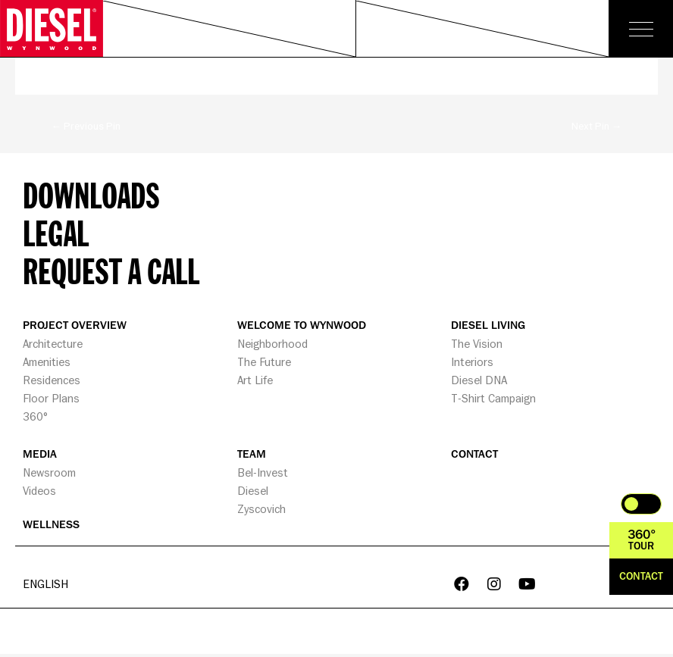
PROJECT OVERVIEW (75, 325)
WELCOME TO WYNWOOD (301, 325)
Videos (39, 490)
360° (35, 416)
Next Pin (596, 126)
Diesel (252, 490)
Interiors (472, 362)
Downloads (91, 195)
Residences (51, 380)
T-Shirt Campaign (493, 398)
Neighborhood (272, 343)
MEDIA (40, 454)
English (45, 585)
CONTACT (474, 454)
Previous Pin (86, 126)
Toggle (641, 504)
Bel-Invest (262, 472)
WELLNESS (51, 525)
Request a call (111, 270)
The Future (264, 362)
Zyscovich (261, 509)
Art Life (255, 380)
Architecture (53, 343)
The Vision (476, 343)
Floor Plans (51, 398)
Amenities (46, 362)
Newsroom (49, 472)
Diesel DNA (479, 380)
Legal (56, 233)
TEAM (251, 454)
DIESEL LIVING (488, 325)
